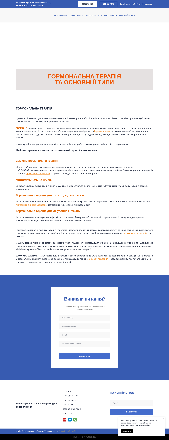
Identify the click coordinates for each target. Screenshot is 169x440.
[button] (87, 4)
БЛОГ (100, 15)
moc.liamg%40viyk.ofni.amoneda (139, 4)
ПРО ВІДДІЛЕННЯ (60, 15)
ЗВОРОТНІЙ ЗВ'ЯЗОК (126, 15)
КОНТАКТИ (67, 413)
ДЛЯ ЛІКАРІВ (91, 15)
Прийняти (127, 431)
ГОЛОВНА (67, 391)
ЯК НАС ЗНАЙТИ (110, 15)
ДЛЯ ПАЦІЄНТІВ (77, 15)
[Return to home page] (28, 15)
